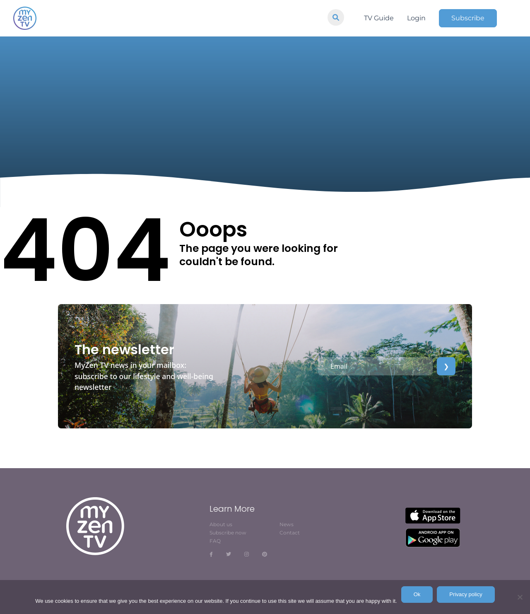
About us (221, 524)
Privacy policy (465, 594)
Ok (417, 594)
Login (416, 18)
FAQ (215, 541)
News (286, 524)
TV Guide (379, 18)
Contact (289, 532)
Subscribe (467, 18)
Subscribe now (228, 532)
